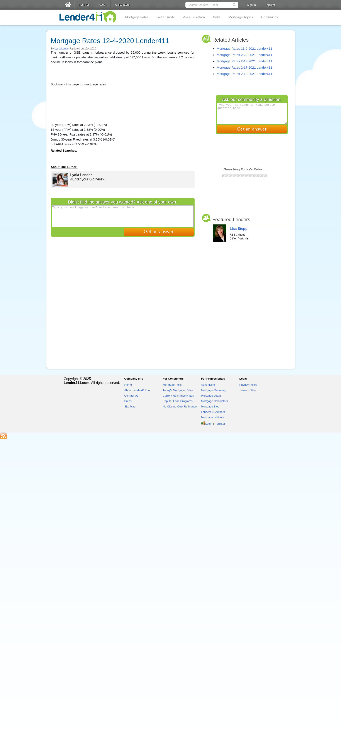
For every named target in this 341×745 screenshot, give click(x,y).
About (102, 4)
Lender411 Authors (213, 412)
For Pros (84, 4)
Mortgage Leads (211, 395)
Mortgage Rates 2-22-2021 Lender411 (244, 55)
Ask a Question (194, 17)
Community (269, 17)
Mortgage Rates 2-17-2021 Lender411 (244, 67)
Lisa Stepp (239, 229)
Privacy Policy (248, 384)
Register (270, 5)
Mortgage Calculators (214, 401)
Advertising (208, 384)
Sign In (251, 5)
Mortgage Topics (240, 17)
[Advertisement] (123, 95)
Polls (216, 17)
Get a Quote (165, 17)
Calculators (122, 4)
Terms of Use (247, 390)
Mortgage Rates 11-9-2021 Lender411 (244, 48)
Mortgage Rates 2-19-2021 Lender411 (244, 61)
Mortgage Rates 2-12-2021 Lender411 (244, 74)
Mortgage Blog (210, 406)
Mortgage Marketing (213, 390)
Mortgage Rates (136, 17)
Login (208, 423)
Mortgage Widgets (212, 417)
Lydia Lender (62, 48)
